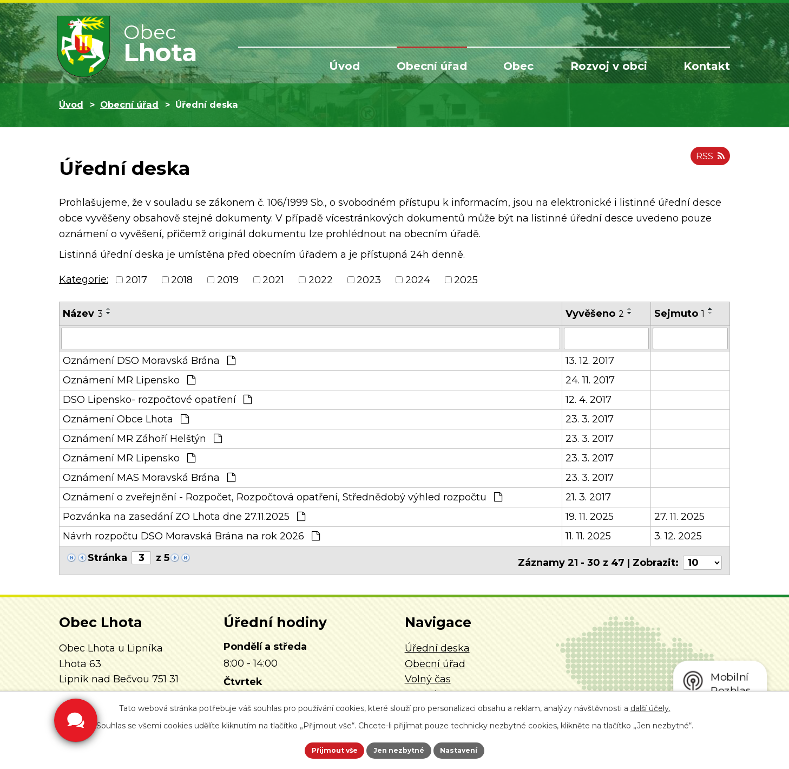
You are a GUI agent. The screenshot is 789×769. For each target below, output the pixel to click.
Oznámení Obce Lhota (126, 418)
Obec (518, 66)
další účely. (650, 706)
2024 (417, 279)
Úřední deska (437, 643)
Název (83, 314)
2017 (136, 279)
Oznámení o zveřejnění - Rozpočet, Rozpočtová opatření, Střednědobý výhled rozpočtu (282, 496)
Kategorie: (83, 279)
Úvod (344, 66)
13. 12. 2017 (590, 360)
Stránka (107, 557)
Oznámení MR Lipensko (129, 379)
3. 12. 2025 (678, 535)
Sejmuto (679, 314)
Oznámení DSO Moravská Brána (149, 360)
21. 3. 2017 (588, 496)
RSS (708, 161)
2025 (466, 279)
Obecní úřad (432, 66)
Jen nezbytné (399, 749)
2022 (320, 279)
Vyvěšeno (595, 314)
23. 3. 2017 (590, 418)
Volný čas (428, 674)
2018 (182, 279)
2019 (228, 279)
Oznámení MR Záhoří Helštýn (142, 438)
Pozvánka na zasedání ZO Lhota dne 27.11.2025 (184, 516)
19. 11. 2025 (590, 516)
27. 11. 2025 (679, 516)
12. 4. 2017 (589, 399)
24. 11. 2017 (590, 379)
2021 (273, 279)
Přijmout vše (320, 749)
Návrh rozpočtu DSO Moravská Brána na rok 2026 (191, 535)
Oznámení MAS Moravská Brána (149, 477)
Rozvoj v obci (608, 66)
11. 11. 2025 (588, 535)
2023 (369, 279)
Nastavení (473, 749)
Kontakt (706, 66)
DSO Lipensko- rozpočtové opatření (157, 399)
